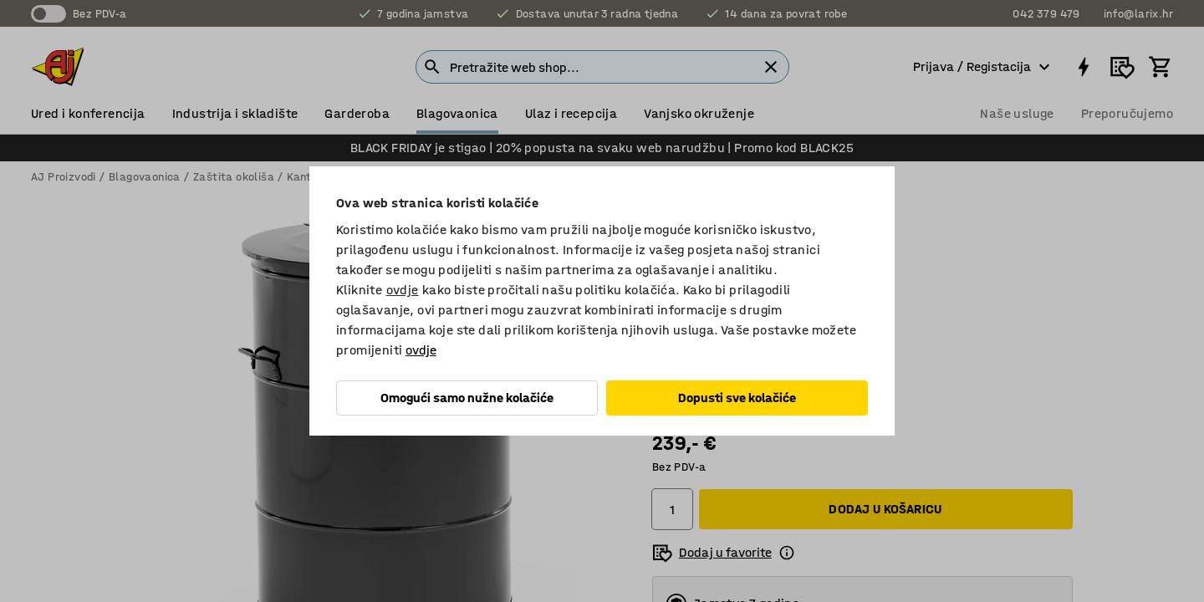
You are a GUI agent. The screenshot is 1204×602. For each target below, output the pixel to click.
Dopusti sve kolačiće (737, 398)
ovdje (402, 290)
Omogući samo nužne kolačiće (467, 398)
